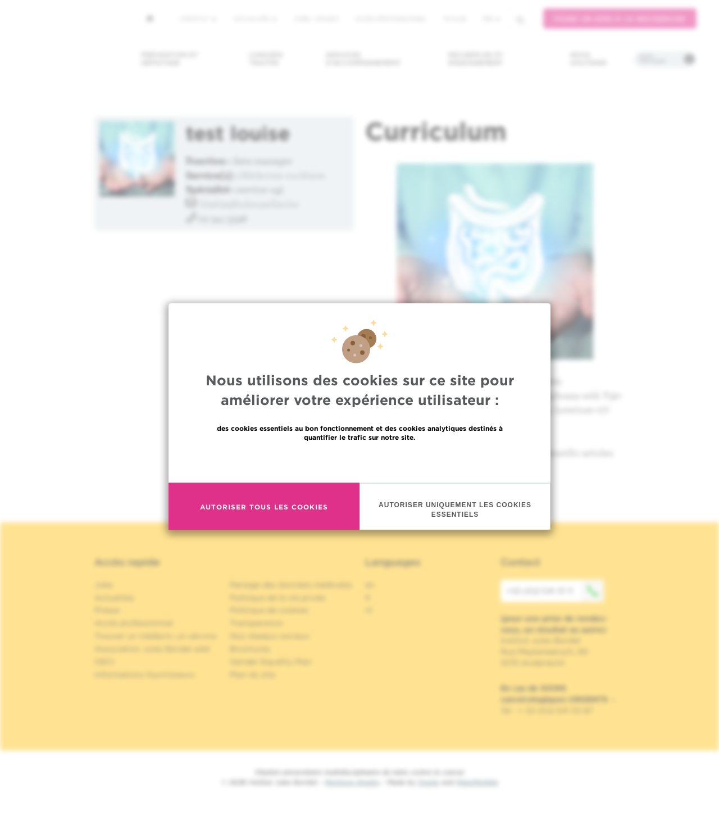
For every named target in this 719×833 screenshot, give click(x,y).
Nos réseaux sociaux (270, 635)
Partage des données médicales (291, 584)
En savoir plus (359, 461)
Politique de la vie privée (277, 597)
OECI (104, 661)
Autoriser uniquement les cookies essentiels (455, 509)
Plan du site (252, 674)
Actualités (255, 18)
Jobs (103, 584)
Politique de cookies (269, 610)
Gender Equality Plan (271, 661)
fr (491, 19)
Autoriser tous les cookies (264, 506)
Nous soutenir (588, 59)
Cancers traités (266, 59)
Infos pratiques (652, 59)
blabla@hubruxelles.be (250, 204)
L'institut (197, 18)
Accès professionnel (391, 18)
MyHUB (455, 18)
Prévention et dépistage (169, 59)
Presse (107, 610)
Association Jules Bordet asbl (152, 648)
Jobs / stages (316, 18)
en (370, 584)
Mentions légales (352, 782)
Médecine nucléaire (282, 175)
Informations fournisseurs (144, 674)
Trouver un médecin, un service (155, 635)
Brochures (250, 648)
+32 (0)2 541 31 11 (555, 591)
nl (368, 610)
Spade (428, 782)
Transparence (256, 622)
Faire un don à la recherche (619, 19)
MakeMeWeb (477, 782)
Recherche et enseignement (475, 59)
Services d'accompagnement (363, 59)
